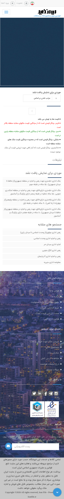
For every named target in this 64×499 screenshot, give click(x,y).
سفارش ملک (53, 353)
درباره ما (55, 297)
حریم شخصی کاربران (49, 308)
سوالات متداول (52, 370)
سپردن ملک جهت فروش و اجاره (44, 342)
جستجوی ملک (52, 347)
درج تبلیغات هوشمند (49, 364)
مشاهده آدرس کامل (50, 358)
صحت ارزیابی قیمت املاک (47, 313)
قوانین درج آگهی (51, 319)
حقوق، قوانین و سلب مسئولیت (45, 302)
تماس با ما (54, 291)
